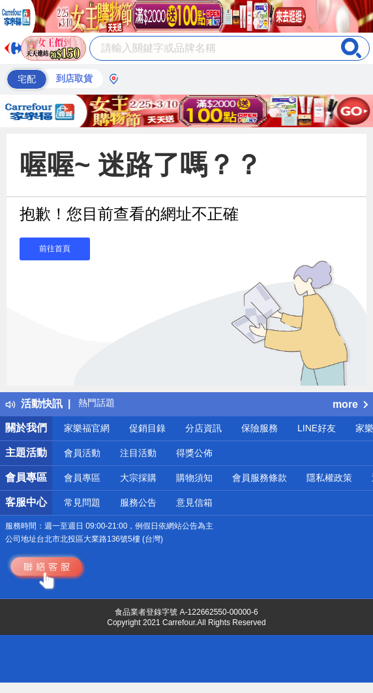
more (350, 404)
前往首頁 (54, 248)
